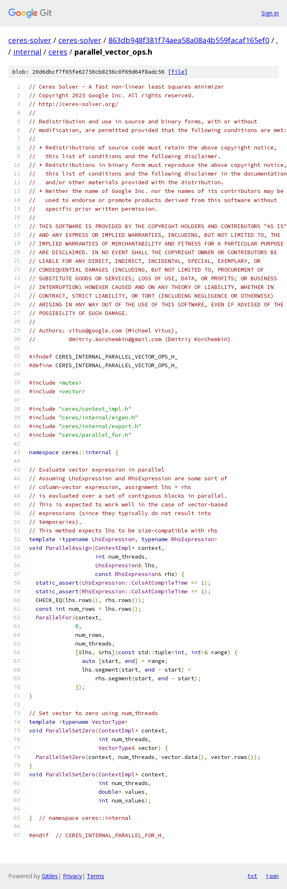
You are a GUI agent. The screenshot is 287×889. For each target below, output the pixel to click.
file (177, 71)
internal (27, 52)
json (272, 875)
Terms (95, 876)
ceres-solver (29, 40)
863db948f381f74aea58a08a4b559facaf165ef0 (188, 40)
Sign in (270, 13)
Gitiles (50, 876)
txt (252, 875)
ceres (57, 52)
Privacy (72, 876)
